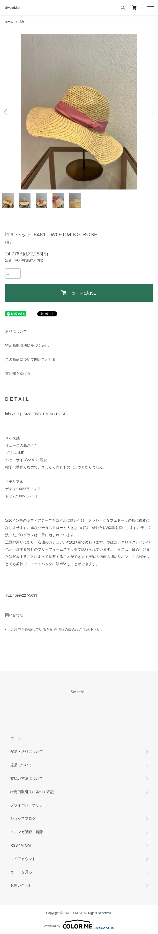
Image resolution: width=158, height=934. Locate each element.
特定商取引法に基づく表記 (27, 345)
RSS (14, 845)
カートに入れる (79, 292)
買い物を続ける (18, 373)
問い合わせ (14, 615)
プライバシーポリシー (28, 805)
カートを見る (21, 872)
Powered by (79, 924)
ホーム (9, 21)
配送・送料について (26, 751)
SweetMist (12, 8)
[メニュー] (150, 8)
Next (152, 112)
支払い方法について (26, 778)
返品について (16, 331)
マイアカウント (23, 859)
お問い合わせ (21, 885)
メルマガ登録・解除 (26, 832)
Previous (6, 112)
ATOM (26, 845)
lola (22, 21)
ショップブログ (23, 818)
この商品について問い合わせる (30, 359)
